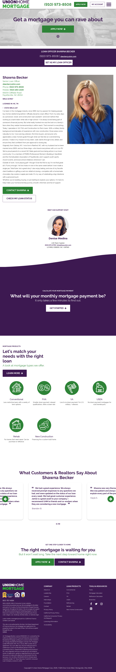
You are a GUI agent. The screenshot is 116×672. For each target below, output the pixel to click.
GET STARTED (58, 308)
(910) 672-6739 (50, 245)
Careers (46, 596)
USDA (68, 599)
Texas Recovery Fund (22, 659)
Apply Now (58, 29)
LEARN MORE (14, 373)
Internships (47, 599)
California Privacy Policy (51, 613)
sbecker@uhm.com (68, 56)
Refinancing (70, 603)
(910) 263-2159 (17, 90)
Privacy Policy (48, 609)
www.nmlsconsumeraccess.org (12, 605)
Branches (92, 599)
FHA (68, 593)
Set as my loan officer (59, 62)
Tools (91, 590)
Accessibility (48, 625)
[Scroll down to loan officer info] (58, 35)
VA (67, 596)
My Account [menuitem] (97, 4)
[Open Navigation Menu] (108, 4)
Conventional (71, 590)
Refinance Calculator (96, 596)
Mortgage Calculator (95, 593)
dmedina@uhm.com (64, 245)
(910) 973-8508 (57, 4)
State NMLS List (11, 108)
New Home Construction (75, 609)
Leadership (47, 593)
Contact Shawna (17, 190)
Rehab (69, 606)
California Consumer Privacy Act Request (53, 617)
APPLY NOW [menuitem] (81, 4)
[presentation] (5, 499)
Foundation (47, 603)
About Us (47, 590)
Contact (46, 606)
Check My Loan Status (19, 198)
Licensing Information (51, 621)
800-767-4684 (8, 601)
